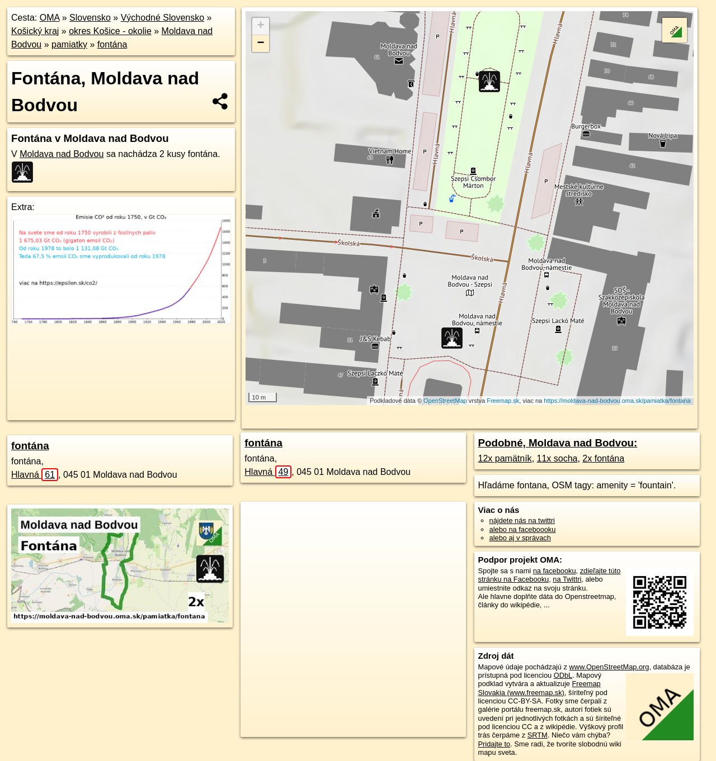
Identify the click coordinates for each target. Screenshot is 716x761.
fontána (112, 44)
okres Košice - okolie (110, 31)
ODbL (563, 675)
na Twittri (567, 579)
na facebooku (554, 571)
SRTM (537, 735)
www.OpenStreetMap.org (609, 667)
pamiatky (69, 44)
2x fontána (603, 458)
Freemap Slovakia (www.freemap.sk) (539, 687)
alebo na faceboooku (522, 529)
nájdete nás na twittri (522, 520)
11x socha (557, 458)
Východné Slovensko (162, 17)
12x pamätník (505, 458)
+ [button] (261, 26)
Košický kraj (35, 31)
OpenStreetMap (445, 400)
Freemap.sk (503, 400)
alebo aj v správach (520, 538)
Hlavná (34, 474)
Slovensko (90, 17)
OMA (50, 17)
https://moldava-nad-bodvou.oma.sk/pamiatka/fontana (617, 400)
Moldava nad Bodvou (61, 154)
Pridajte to (494, 744)
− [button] (261, 43)
